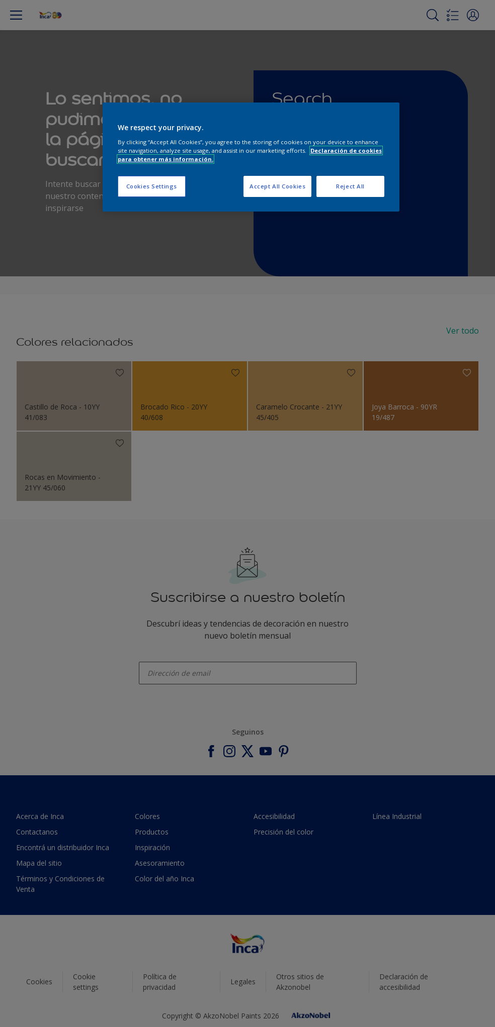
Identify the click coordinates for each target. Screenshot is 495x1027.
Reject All (350, 186)
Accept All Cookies (277, 186)
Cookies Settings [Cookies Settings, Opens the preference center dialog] (151, 186)
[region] (251, 157)
